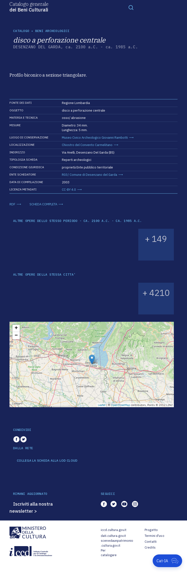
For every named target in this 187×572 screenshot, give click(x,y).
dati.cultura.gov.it (113, 536)
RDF (12, 204)
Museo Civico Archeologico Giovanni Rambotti (95, 137)
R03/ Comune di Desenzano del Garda (89, 175)
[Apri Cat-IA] (167, 560)
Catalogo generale (28, 6)
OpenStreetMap (120, 405)
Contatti (151, 542)
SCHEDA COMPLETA (43, 204)
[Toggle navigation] (131, 7)
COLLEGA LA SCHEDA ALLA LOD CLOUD (47, 461)
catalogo (21, 31)
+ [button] (16, 328)
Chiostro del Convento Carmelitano (87, 145)
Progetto (151, 530)
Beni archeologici (52, 31)
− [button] (16, 335)
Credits (150, 547)
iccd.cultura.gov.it (113, 530)
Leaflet (102, 405)
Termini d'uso (154, 536)
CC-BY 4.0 (69, 189)
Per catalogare (109, 552)
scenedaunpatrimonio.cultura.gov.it (117, 543)
